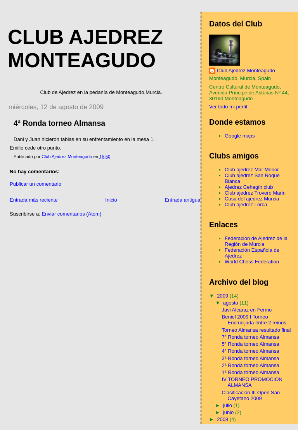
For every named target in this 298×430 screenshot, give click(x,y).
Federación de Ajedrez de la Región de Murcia (256, 241)
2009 (223, 296)
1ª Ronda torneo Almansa (250, 372)
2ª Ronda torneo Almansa (250, 365)
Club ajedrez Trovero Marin (255, 193)
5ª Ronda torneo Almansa (250, 344)
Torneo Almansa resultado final (256, 330)
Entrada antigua (182, 200)
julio (228, 405)
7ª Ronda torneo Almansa (250, 337)
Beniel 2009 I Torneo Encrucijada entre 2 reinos (254, 320)
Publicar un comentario (35, 184)
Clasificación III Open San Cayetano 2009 (251, 395)
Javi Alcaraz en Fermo (247, 310)
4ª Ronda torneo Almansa (250, 351)
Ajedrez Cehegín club (249, 187)
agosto (231, 303)
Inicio (111, 200)
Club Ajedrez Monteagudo (246, 70)
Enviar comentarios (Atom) (71, 214)
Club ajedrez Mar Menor (252, 169)
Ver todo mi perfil (228, 107)
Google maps (240, 136)
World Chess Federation (252, 262)
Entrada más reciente (34, 200)
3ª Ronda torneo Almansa (250, 358)
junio (229, 412)
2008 (223, 419)
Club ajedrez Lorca (246, 204)
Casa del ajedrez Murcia (252, 199)
